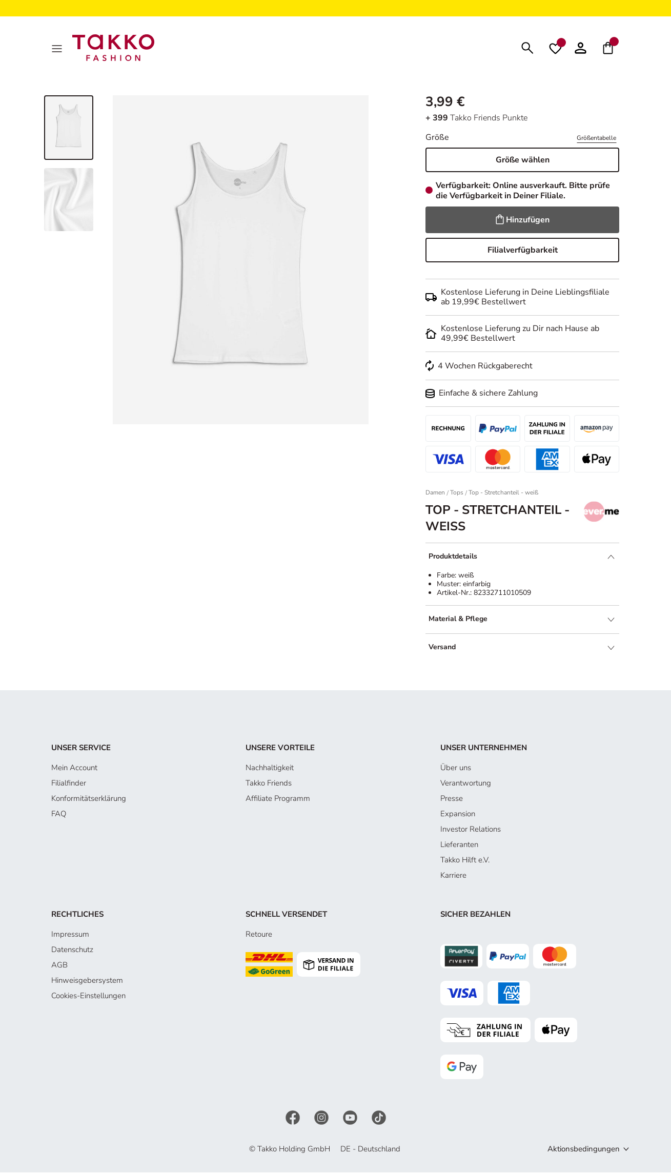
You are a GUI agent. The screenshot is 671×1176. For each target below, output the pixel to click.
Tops (456, 496)
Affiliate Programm (278, 801)
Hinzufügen (523, 223)
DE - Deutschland (370, 1152)
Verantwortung (465, 786)
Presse (451, 801)
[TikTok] (379, 1120)
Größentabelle (596, 141)
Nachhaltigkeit (270, 771)
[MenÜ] (58, 49)
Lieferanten (459, 847)
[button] (580, 49)
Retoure (259, 937)
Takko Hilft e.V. (465, 863)
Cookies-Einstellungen (88, 999)
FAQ (58, 817)
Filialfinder (68, 786)
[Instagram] (322, 1120)
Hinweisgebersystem (87, 983)
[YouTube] (351, 1120)
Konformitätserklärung (88, 801)
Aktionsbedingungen (583, 1152)
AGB (59, 968)
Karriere (453, 878)
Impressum (70, 937)
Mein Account (74, 771)
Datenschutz (72, 952)
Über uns (455, 771)
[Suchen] (527, 49)
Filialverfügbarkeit (522, 253)
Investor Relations (470, 832)
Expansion (457, 817)
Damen (435, 496)
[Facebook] (294, 1120)
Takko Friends (269, 786)
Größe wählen (523, 163)
